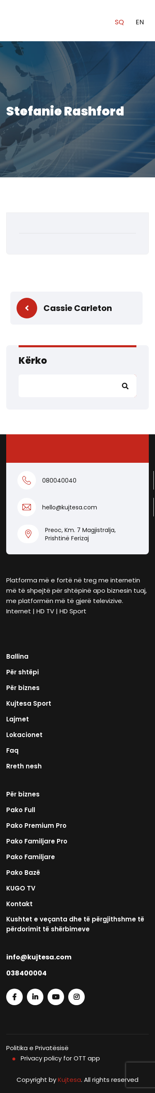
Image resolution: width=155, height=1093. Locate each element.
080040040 (59, 480)
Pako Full (20, 810)
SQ (120, 22)
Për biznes (23, 687)
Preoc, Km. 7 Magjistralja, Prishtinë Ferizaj (80, 534)
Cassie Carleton (77, 308)
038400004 (26, 973)
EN (140, 22)
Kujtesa (69, 1079)
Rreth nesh (24, 766)
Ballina (17, 656)
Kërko (33, 360)
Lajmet (17, 719)
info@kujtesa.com (39, 957)
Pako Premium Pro (36, 825)
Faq (12, 750)
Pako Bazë (23, 872)
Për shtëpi (22, 672)
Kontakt (19, 904)
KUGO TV (21, 888)
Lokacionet (24, 734)
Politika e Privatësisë (37, 1048)
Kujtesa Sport (28, 703)
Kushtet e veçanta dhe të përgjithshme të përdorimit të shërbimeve (75, 924)
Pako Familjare (30, 857)
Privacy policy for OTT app (60, 1058)
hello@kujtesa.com (69, 507)
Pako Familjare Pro (36, 841)
